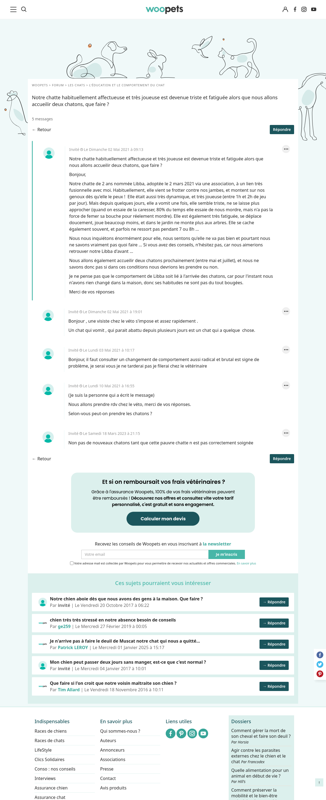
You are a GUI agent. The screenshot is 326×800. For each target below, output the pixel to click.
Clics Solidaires (50, 759)
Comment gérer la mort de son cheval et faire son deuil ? (261, 736)
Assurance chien (51, 788)
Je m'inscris (226, 554)
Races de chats (49, 740)
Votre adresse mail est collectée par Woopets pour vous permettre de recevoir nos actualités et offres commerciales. (163, 563)
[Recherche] (23, 9)
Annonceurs (112, 750)
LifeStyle (43, 750)
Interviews (45, 778)
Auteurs (108, 740)
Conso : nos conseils (55, 769)
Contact (108, 778)
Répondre (282, 129)
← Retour (41, 130)
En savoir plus (246, 563)
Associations (112, 759)
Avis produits (113, 788)
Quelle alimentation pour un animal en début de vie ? (260, 776)
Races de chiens (51, 731)
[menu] (14, 9)
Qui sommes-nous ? (120, 731)
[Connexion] (285, 9)
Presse (107, 769)
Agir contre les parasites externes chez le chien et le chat (258, 756)
